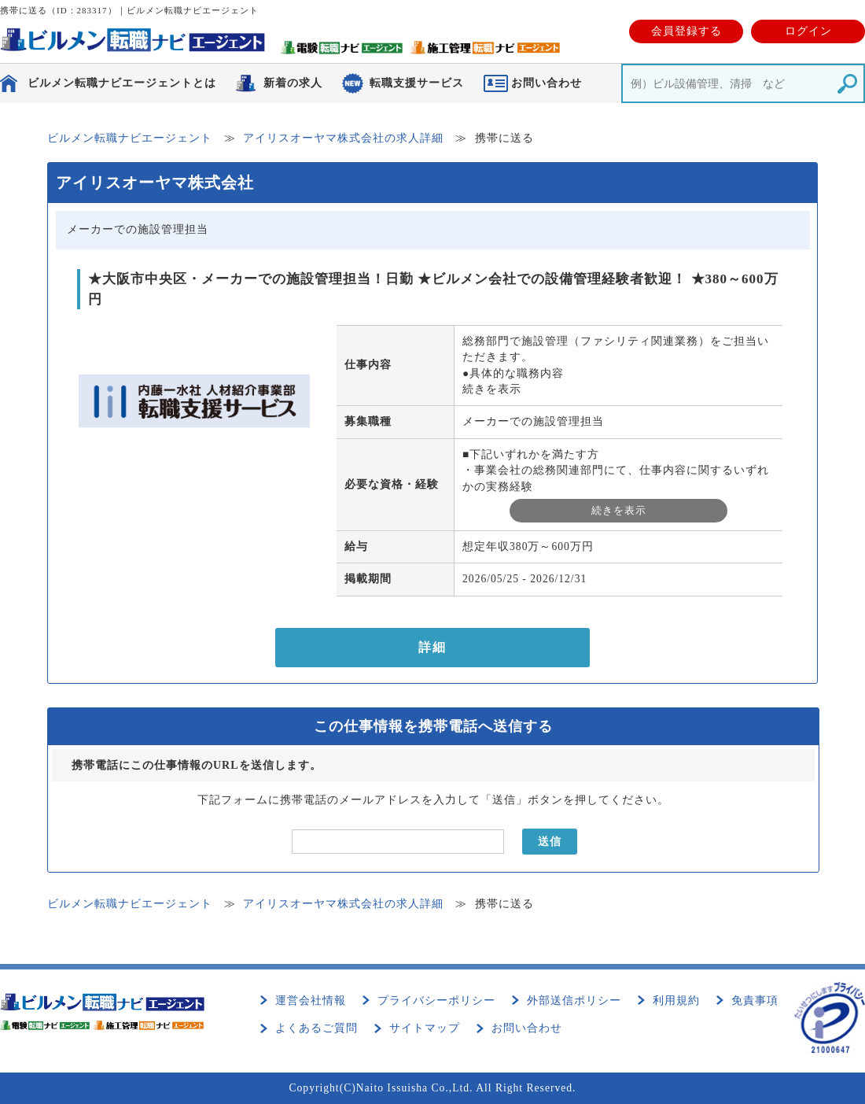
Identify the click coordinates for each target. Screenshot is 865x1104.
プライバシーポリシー (436, 1000)
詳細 (432, 647)
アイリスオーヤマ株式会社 (155, 182)
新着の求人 (292, 83)
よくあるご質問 (316, 1028)
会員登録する (686, 31)
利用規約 (676, 1000)
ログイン (808, 31)
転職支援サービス (417, 83)
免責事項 (754, 1000)
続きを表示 (491, 389)
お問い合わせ (526, 1028)
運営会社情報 (310, 1000)
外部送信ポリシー (574, 1000)
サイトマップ (424, 1028)
